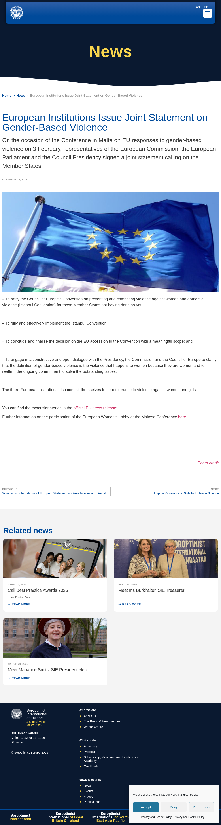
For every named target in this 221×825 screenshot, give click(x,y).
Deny (174, 807)
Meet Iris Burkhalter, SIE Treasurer (151, 590)
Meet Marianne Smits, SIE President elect (48, 669)
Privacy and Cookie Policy (156, 817)
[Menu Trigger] (207, 13)
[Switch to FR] (206, 6)
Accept (146, 807)
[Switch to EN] (198, 6)
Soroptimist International (65, 817)
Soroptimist (20, 817)
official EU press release (95, 408)
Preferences (202, 807)
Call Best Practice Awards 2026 (38, 590)
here (182, 417)
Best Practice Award (20, 597)
